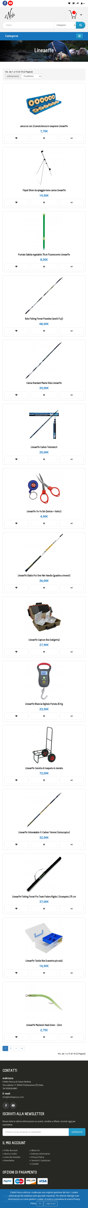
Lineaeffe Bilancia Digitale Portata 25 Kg (44, 704)
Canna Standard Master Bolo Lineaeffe (44, 383)
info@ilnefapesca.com (13, 1097)
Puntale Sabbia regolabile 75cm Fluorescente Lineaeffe (44, 255)
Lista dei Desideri (11, 1157)
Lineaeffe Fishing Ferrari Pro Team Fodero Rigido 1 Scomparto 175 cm (44, 897)
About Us (35, 1150)
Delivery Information (40, 1154)
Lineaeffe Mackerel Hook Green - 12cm (44, 1025)
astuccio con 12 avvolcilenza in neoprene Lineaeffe (44, 126)
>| (22, 1048)
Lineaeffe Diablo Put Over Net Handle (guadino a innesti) (44, 576)
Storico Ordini (10, 1154)
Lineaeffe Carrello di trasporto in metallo (44, 768)
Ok (40, 1203)
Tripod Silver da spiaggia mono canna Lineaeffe (44, 190)
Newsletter (8, 1160)
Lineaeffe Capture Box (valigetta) (44, 640)
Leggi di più (50, 1203)
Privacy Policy (37, 1157)
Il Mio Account (10, 1150)
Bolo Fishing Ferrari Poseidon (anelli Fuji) (44, 319)
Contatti (34, 1164)
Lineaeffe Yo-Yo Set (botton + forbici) (44, 511)
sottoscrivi (77, 1132)
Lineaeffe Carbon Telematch (44, 447)
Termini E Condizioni (40, 1160)
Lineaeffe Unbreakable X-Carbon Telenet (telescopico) (44, 832)
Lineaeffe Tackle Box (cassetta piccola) (44, 961)
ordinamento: (13, 76)
